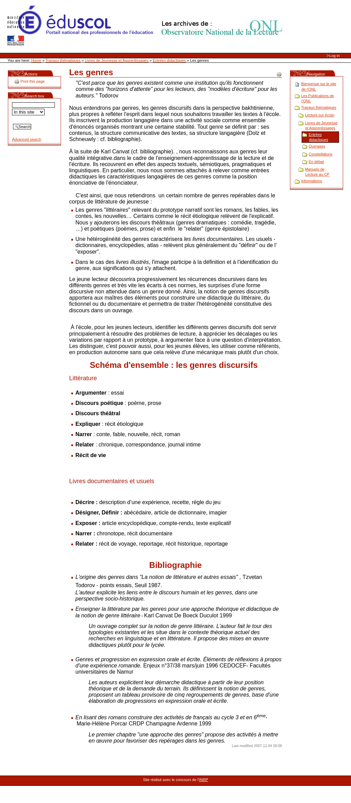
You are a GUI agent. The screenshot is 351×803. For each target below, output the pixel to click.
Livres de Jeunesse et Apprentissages (116, 60)
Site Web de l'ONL (146, 25)
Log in (334, 56)
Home (36, 60)
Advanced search (26, 139)
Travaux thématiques (63, 60)
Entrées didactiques (169, 60)
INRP (203, 780)
